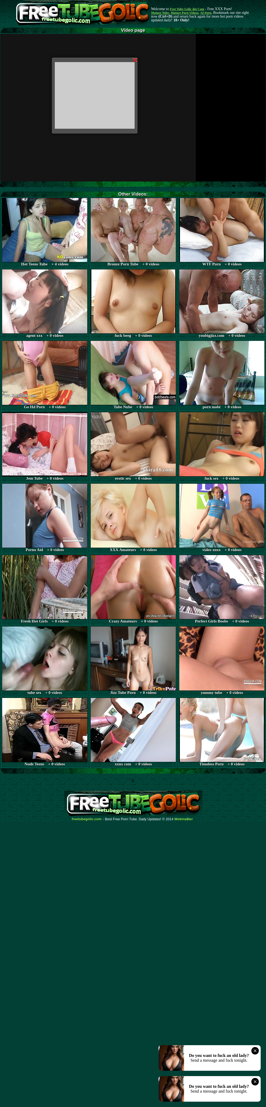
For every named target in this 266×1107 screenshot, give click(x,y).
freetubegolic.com (87, 819)
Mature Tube (160, 13)
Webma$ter (183, 819)
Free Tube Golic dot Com (187, 9)
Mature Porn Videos (184, 13)
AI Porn (205, 13)
